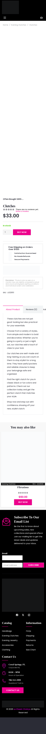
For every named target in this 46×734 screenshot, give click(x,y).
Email (4, 570)
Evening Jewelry (10, 657)
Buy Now (21, 248)
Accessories (8, 661)
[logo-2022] (12, 7)
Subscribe (33, 581)
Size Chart (31, 666)
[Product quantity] (7, 248)
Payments (31, 657)
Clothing (6, 666)
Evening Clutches (18, 25)
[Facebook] (17, 631)
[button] (12, 17)
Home (5, 25)
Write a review (22, 227)
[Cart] (41, 18)
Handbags (7, 647)
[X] (23, 631)
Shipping (30, 652)
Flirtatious (23, 503)
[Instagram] (29, 631)
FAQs (28, 647)
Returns (29, 661)
